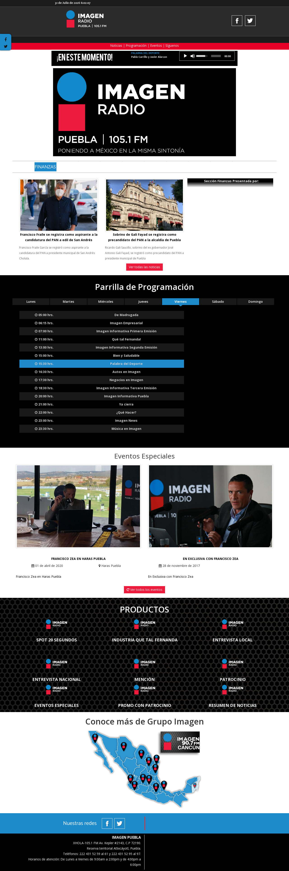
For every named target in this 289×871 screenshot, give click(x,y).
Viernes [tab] (181, 301)
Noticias (116, 45)
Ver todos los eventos (144, 589)
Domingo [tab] (255, 301)
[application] (207, 56)
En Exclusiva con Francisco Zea (210, 559)
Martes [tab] (68, 301)
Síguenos (172, 45)
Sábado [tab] (218, 301)
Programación (136, 45)
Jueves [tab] (143, 301)
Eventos (156, 45)
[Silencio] (192, 56)
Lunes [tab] (30, 301)
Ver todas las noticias (144, 267)
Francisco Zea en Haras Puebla (78, 559)
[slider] (216, 56)
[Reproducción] (185, 56)
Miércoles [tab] (105, 301)
